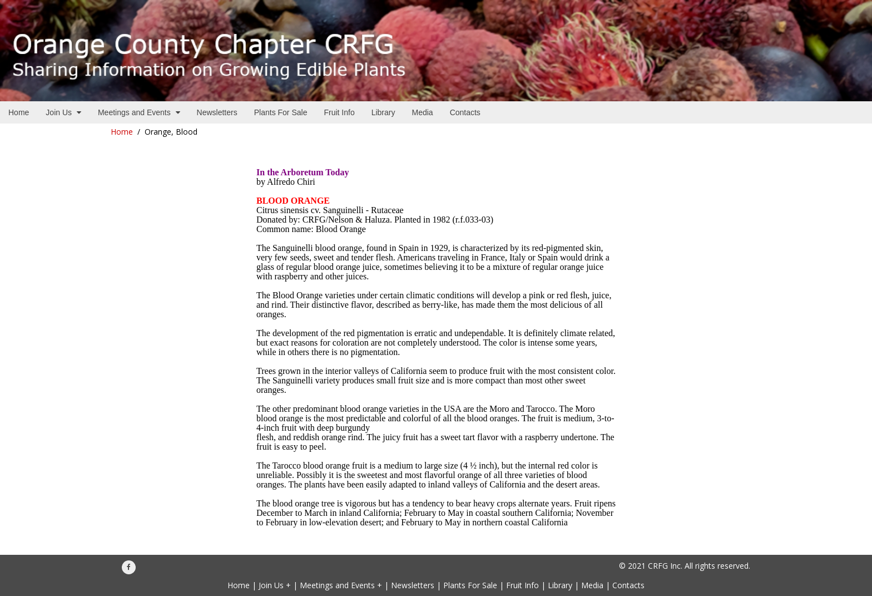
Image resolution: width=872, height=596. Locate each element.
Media (592, 585)
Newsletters (412, 585)
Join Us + (275, 585)
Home (122, 131)
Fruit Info (522, 585)
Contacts (628, 585)
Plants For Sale (470, 585)
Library (560, 585)
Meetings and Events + (341, 585)
